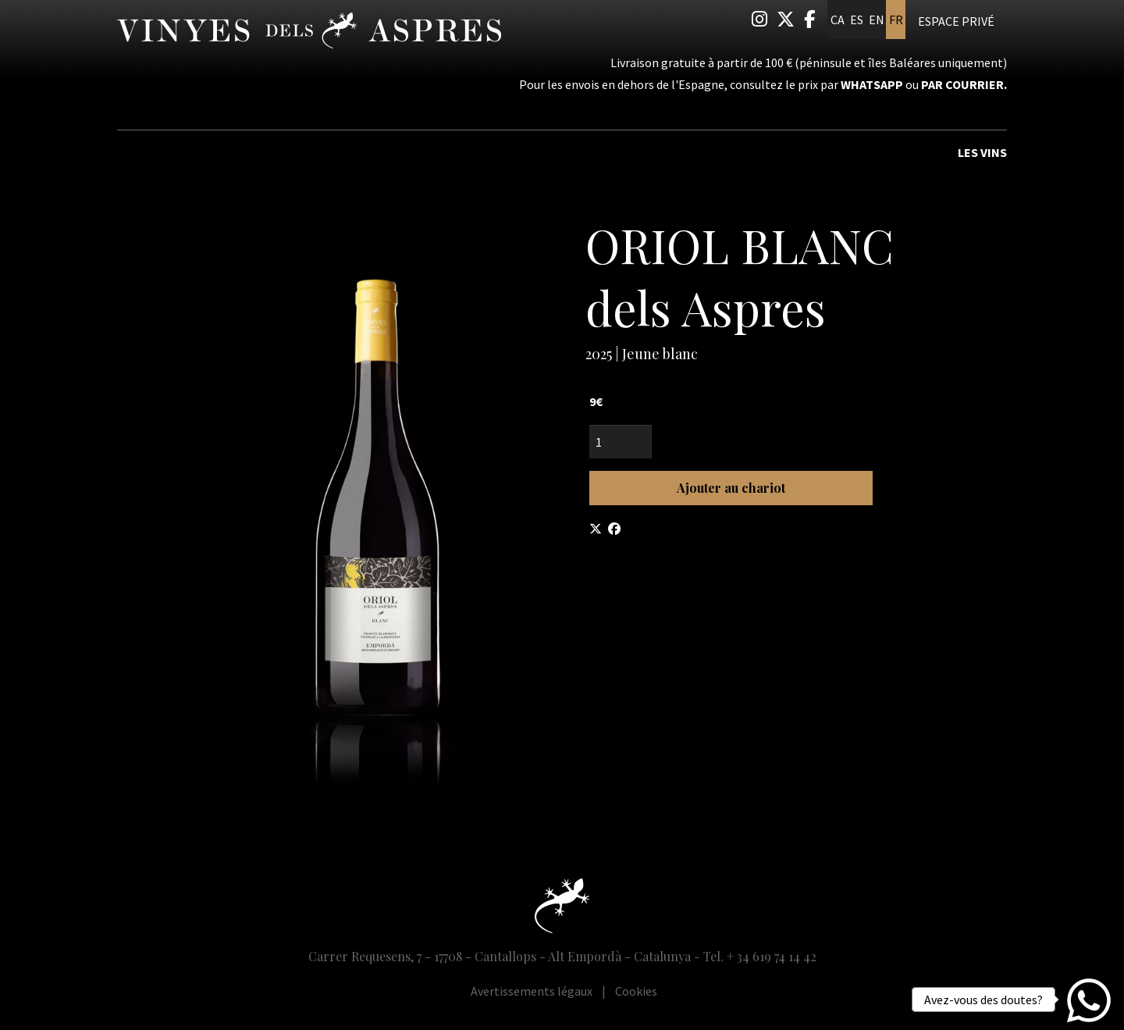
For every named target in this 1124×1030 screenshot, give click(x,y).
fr (896, 19)
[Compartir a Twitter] (595, 529)
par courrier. (964, 84)
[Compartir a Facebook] (614, 529)
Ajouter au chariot (731, 487)
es (856, 19)
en (876, 19)
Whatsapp (872, 84)
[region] (374, 491)
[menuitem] (759, 19)
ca (838, 19)
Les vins (982, 152)
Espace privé (956, 21)
